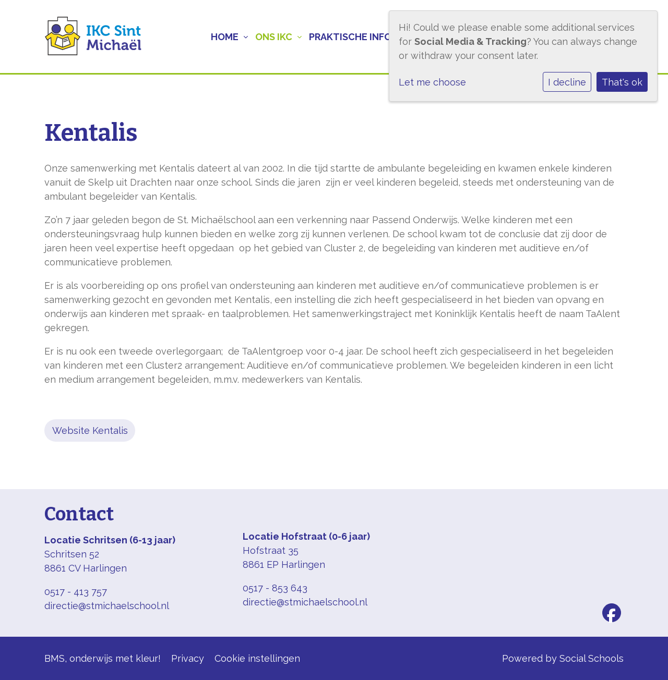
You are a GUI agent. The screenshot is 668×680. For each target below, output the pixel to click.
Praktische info (350, 36)
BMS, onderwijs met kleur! (102, 658)
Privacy (187, 658)
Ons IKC (273, 36)
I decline (567, 82)
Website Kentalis (90, 430)
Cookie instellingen (257, 658)
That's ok (622, 82)
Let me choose (432, 82)
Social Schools (591, 658)
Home (224, 36)
